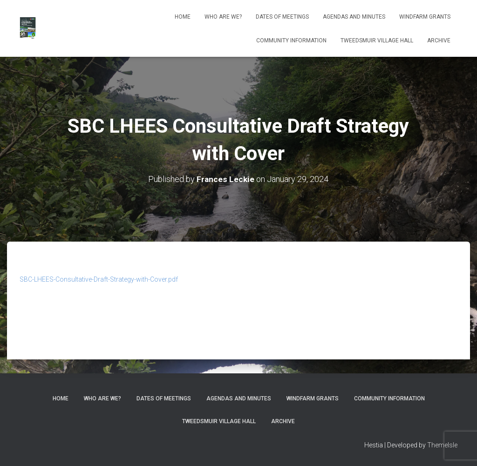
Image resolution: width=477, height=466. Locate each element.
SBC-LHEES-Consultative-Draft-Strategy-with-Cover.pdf (99, 279)
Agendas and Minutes (354, 17)
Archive (438, 40)
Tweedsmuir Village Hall (377, 40)
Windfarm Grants (424, 17)
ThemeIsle (442, 445)
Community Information (291, 40)
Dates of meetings (282, 17)
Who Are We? (223, 17)
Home (183, 17)
